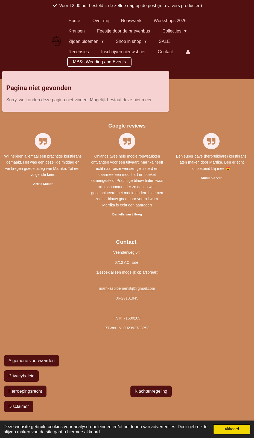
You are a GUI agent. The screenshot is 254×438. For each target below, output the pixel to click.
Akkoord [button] (231, 429)
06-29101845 (127, 298)
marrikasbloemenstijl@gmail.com (127, 288)
